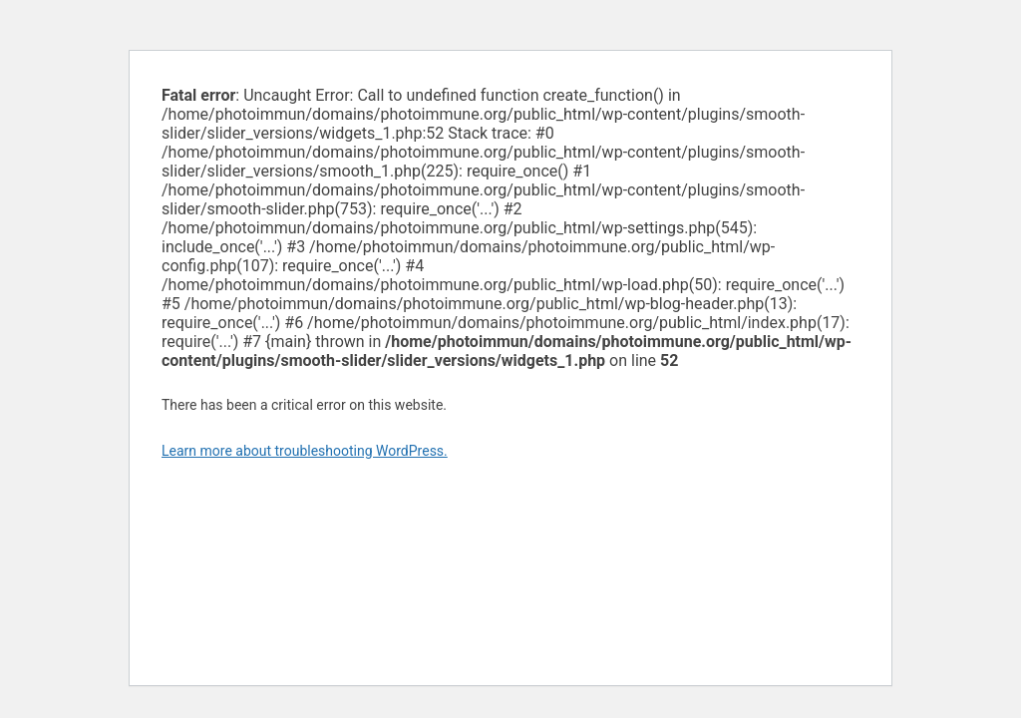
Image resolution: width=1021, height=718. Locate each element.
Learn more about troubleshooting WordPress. (305, 451)
